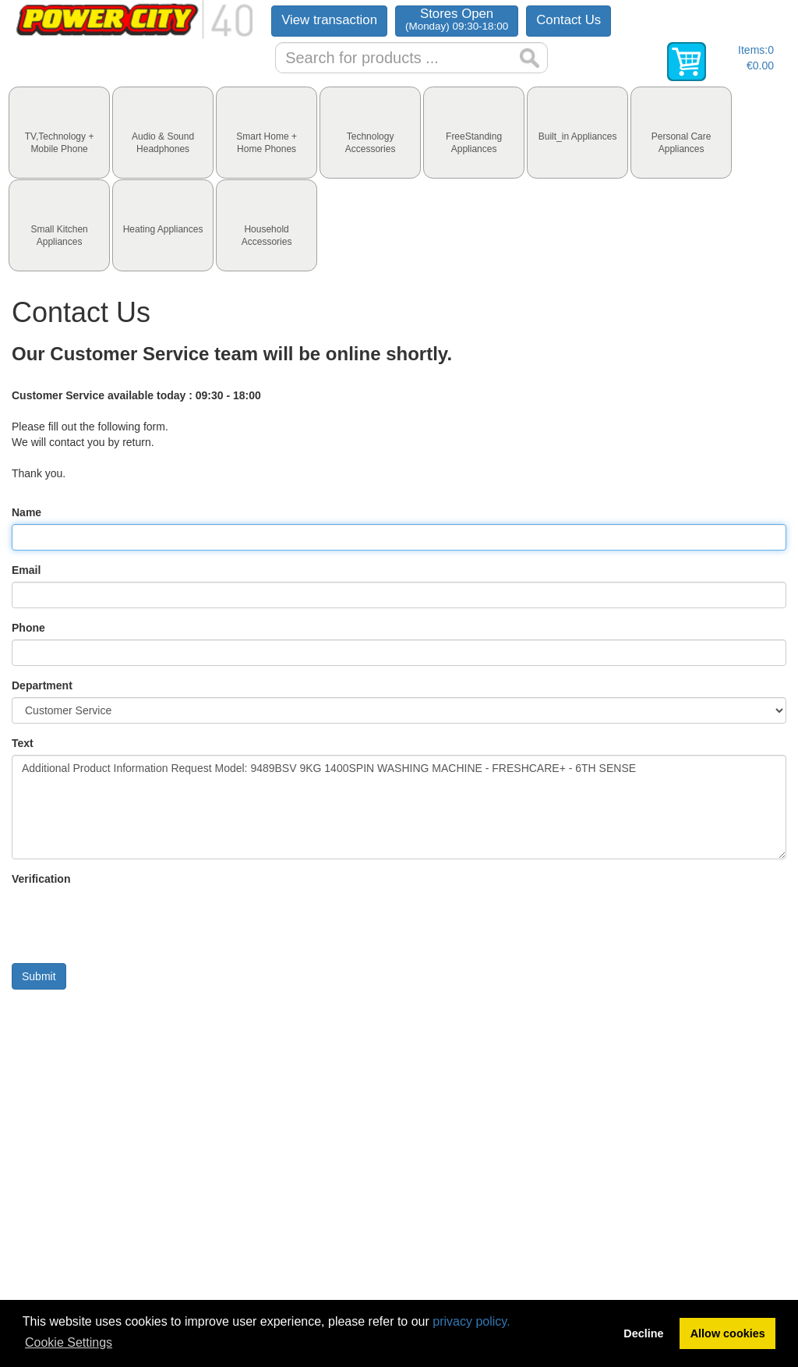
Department (42, 685)
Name (26, 512)
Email (26, 570)
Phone (28, 628)
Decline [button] (643, 1333)
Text (23, 743)
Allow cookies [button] (727, 1333)
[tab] (59, 133)
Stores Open (456, 19)
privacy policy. (471, 1321)
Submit (39, 976)
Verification (41, 879)
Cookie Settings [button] (68, 1342)
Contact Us (568, 19)
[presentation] (59, 132)
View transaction (329, 19)
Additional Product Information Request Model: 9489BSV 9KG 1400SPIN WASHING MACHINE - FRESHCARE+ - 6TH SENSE (399, 807)
